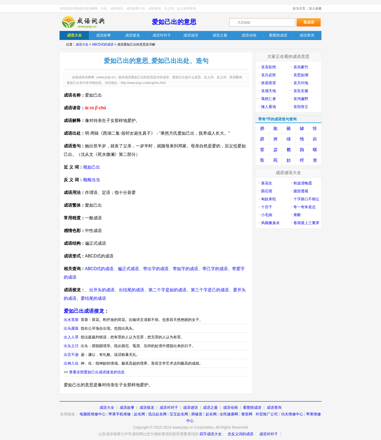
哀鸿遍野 (300, 99)
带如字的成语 (185, 268)
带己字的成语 (215, 268)
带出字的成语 (156, 268)
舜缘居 (196, 414)
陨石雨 (266, 191)
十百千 (266, 207)
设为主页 (299, 8)
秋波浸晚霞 (302, 183)
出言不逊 (71, 354)
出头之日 (71, 346)
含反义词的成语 (240, 434)
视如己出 (91, 167)
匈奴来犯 (268, 199)
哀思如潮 (300, 75)
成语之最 (210, 407)
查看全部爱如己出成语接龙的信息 (97, 372)
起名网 (139, 414)
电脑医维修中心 (93, 414)
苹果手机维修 (119, 414)
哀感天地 (268, 91)
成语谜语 (190, 407)
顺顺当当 (91, 180)
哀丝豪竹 (300, 67)
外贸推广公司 (267, 414)
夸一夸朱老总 (304, 207)
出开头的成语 (102, 290)
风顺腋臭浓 (270, 223)
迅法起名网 (157, 414)
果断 (297, 215)
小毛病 (266, 215)
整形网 (246, 414)
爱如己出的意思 (174, 21)
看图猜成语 (252, 407)
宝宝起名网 (179, 414)
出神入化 (71, 363)
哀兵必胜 (268, 75)
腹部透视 (300, 191)
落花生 (266, 183)
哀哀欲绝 (268, 67)
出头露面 (71, 328)
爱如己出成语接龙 (84, 311)
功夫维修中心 (292, 414)
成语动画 (230, 407)
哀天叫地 (300, 83)
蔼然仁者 (268, 99)
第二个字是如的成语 (167, 290)
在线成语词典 (88, 22)
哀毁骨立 (300, 107)
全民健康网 (229, 414)
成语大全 (82, 44)
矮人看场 (268, 107)
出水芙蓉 (71, 319)
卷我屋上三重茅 (306, 223)
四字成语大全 (210, 434)
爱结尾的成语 (93, 298)
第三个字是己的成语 (210, 290)
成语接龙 (146, 407)
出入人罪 (71, 337)
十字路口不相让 (306, 199)
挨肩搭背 (268, 83)
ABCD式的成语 (103, 44)
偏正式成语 (128, 268)
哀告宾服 (300, 91)
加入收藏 (315, 8)
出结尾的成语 (131, 290)
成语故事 (127, 407)
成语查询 (274, 407)
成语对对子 (169, 407)
